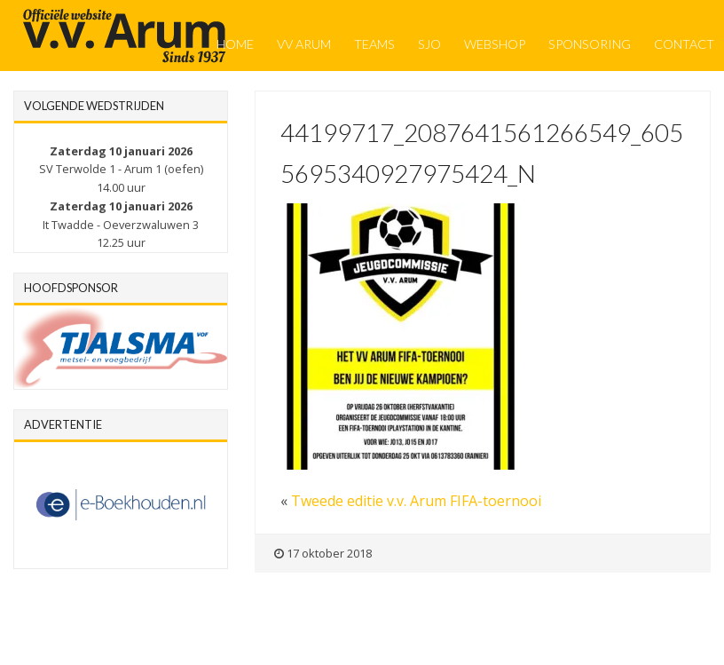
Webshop (494, 43)
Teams (374, 43)
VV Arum (304, 43)
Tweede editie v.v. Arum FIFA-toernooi (416, 501)
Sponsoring (589, 43)
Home (235, 43)
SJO (429, 43)
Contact (684, 43)
